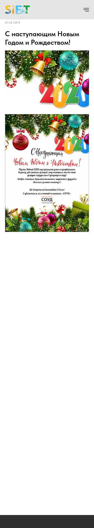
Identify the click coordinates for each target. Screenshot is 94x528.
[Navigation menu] (86, 9)
